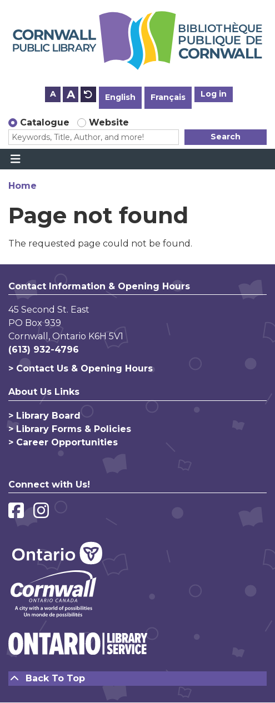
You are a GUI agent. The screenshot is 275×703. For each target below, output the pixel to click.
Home (22, 185)
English (120, 97)
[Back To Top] (137, 678)
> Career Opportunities (63, 442)
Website (109, 122)
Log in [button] (214, 94)
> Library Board (44, 415)
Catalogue (44, 122)
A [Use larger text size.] (71, 94)
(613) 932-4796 (43, 349)
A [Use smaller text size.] (53, 94)
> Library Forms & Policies (69, 429)
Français (168, 97)
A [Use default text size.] (88, 94)
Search (226, 137)
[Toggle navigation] (15, 159)
